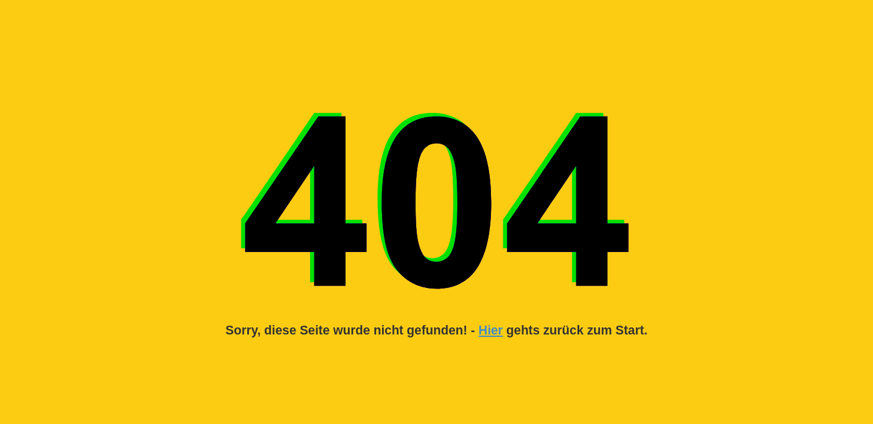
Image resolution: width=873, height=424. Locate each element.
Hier (491, 330)
